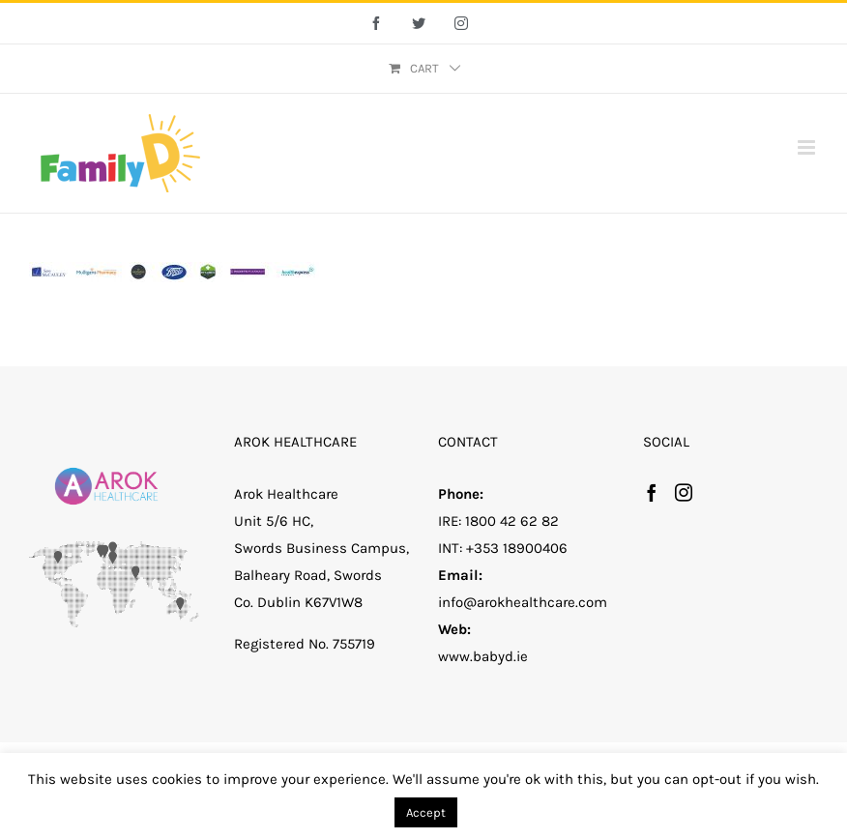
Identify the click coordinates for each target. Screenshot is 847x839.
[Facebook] (651, 492)
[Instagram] (683, 492)
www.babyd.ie (483, 656)
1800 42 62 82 (512, 521)
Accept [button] (426, 812)
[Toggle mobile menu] (808, 147)
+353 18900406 (517, 548)
